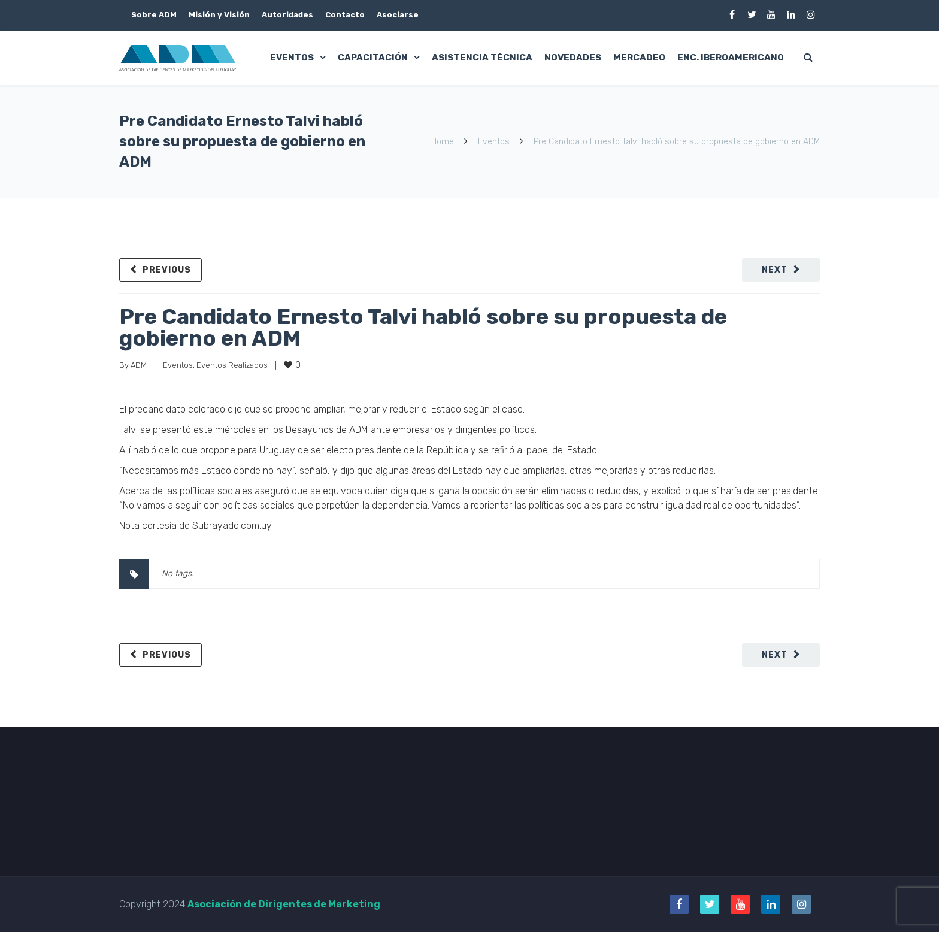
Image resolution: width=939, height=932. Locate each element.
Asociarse (398, 14)
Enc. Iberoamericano (730, 57)
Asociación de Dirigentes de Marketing (283, 904)
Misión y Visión (219, 14)
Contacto (345, 14)
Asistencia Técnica (482, 57)
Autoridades (287, 14)
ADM (139, 365)
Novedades (572, 57)
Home (442, 142)
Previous (167, 270)
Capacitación (373, 57)
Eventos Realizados (232, 365)
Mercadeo (639, 57)
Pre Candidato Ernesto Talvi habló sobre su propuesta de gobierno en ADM (423, 327)
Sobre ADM (154, 14)
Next (774, 270)
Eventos (292, 57)
